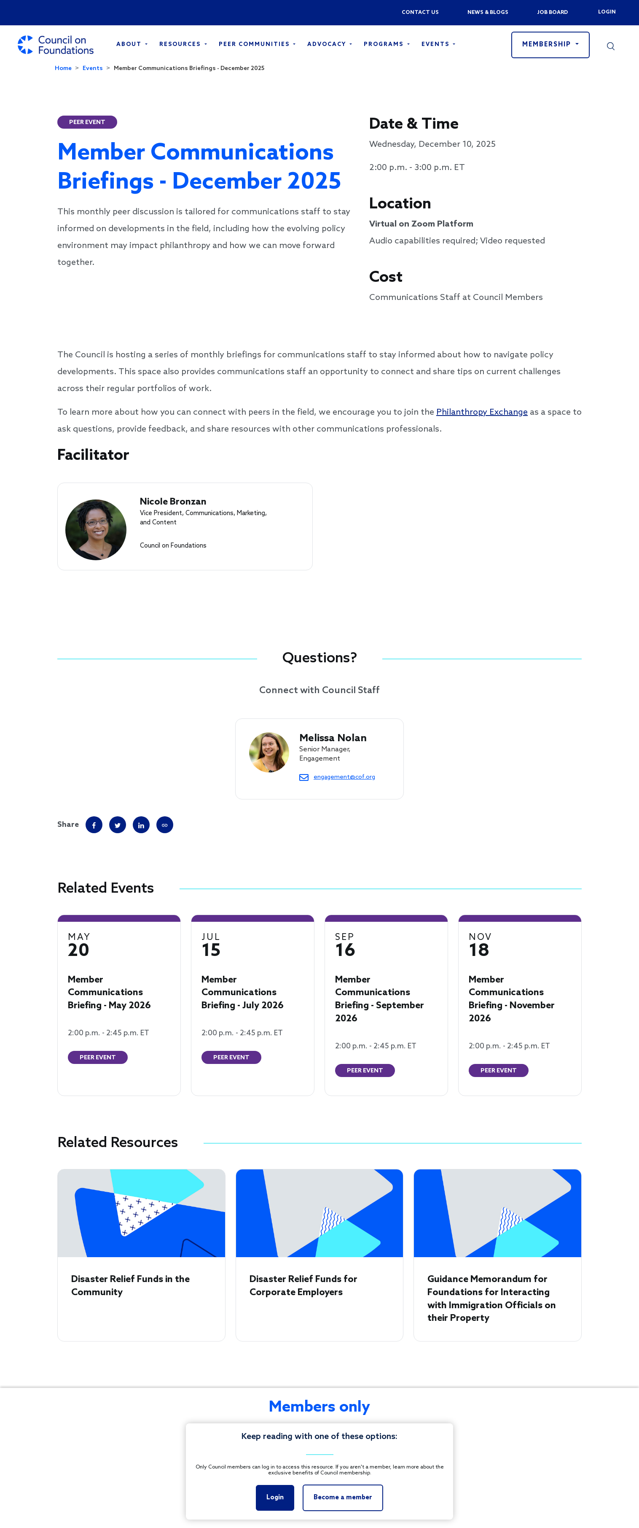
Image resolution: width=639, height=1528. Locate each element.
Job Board (552, 13)
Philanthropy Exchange (482, 413)
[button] (610, 44)
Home (63, 68)
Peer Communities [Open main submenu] (255, 44)
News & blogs (487, 13)
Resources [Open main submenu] (181, 44)
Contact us (420, 13)
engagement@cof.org (344, 777)
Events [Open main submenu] (436, 44)
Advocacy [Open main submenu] (327, 44)
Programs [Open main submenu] (384, 44)
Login (606, 12)
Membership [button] (548, 45)
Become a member (343, 1497)
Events (93, 68)
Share (68, 824)
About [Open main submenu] (130, 44)
